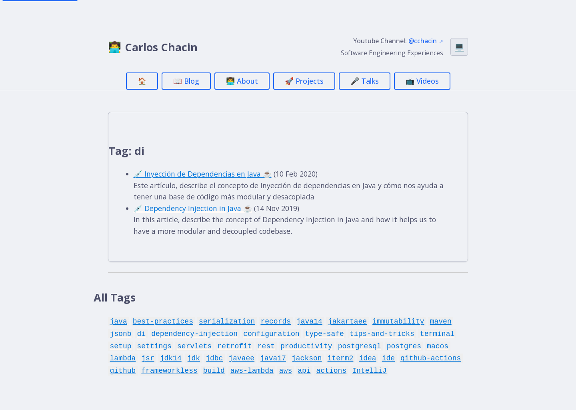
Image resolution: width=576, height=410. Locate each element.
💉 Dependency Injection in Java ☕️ (194, 208)
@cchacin (422, 40)
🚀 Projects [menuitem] (304, 81)
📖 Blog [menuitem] (186, 81)
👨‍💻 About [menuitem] (242, 81)
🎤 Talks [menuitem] (364, 81)
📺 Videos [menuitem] (422, 81)
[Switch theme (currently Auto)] (459, 47)
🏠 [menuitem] (142, 81)
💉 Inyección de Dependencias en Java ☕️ (204, 174)
